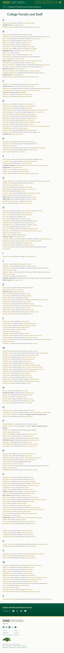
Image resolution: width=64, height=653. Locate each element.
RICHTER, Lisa (6, 466)
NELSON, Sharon (7, 399)
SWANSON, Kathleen (8, 524)
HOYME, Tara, (6, 243)
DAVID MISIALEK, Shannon (9, 110)
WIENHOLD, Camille (8, 580)
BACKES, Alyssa (7, 35)
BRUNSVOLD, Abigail (8, 63)
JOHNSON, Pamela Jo (8, 272)
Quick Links (16, 635)
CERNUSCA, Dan (7, 89)
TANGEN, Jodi (6, 531)
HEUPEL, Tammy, (7, 235)
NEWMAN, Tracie (7, 401)
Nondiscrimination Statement (19, 646)
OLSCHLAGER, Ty (7, 415)
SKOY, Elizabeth (7, 504)
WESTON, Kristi (7, 576)
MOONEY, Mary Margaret (9, 383)
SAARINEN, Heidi (7, 478)
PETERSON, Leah (7, 442)
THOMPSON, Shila (7, 535)
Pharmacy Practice (35, 27)
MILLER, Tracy (6, 377)
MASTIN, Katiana (7, 357)
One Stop (16, 633)
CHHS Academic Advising (27, 124)
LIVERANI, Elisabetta (8, 338)
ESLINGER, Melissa (7, 148)
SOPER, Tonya (6, 506)
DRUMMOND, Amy (7, 128)
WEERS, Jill (6, 568)
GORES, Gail (6, 191)
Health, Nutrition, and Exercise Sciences (31, 61)
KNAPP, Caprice (7, 310)
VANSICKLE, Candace (8, 554)
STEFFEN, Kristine (7, 512)
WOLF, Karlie (6, 588)
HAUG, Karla (6, 227)
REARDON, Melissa (7, 456)
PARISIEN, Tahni (7, 430)
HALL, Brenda (6, 215)
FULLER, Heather (7, 174)
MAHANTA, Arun (7, 355)
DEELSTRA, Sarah (7, 116)
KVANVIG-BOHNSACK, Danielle (11, 314)
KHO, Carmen (6, 306)
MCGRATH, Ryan (7, 367)
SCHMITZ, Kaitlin (7, 490)
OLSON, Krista (6, 417)
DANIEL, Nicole (7, 104)
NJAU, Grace (6, 403)
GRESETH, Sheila (7, 195)
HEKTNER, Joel (7, 231)
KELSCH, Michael (7, 300)
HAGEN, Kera (6, 213)
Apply (37, 2)
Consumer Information (8, 635)
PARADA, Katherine (8, 426)
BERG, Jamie (6, 43)
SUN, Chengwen (7, 522)
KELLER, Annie (6, 294)
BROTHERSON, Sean (8, 57)
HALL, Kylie (6, 217)
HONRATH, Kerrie (7, 241)
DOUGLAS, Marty (7, 126)
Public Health (31, 47)
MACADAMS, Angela (8, 353)
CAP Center (25, 391)
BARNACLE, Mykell (8, 37)
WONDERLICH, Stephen (9, 590)
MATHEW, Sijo (6, 359)
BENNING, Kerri (7, 41)
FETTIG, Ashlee (6, 160)
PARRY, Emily (6, 434)
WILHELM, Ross (7, 582)
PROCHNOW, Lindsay (8, 446)
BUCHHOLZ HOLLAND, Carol (10, 71)
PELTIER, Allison (7, 436)
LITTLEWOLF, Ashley (8, 336)
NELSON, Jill (6, 397)
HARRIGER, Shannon (8, 223)
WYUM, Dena (6, 592)
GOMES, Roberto (7, 189)
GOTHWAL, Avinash (8, 193)
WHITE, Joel (6, 578)
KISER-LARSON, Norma (9, 308)
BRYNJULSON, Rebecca (9, 65)
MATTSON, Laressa (7, 361)
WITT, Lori (5, 586)
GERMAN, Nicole (7, 183)
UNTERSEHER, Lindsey (9, 546)
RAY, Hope (5, 454)
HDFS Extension (33, 150)
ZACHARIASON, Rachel (9, 599)
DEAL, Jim (5, 114)
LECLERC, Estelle (7, 326)
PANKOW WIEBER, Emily (9, 424)
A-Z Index (5, 631)
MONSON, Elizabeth (8, 381)
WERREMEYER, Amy (8, 574)
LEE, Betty (5, 328)
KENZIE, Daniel (6, 302)
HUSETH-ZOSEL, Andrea (9, 247)
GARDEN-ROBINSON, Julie (10, 181)
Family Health (17, 25)
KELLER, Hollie (6, 296)
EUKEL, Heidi (6, 152)
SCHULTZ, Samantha (8, 494)
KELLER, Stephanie (8, 298)
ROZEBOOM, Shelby (8, 470)
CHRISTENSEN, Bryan (8, 91)
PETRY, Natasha (7, 444)
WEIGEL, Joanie (7, 572)
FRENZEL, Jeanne (7, 170)
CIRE (41, 67)
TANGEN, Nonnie (7, 533)
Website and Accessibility (18, 648)
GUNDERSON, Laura (8, 201)
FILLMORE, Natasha (8, 162)
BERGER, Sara (6, 45)
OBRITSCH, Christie (8, 411)
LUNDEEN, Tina (7, 344)
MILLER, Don (6, 373)
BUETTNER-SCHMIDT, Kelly (10, 73)
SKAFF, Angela (6, 502)
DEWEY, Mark (6, 118)
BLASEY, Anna (6, 53)
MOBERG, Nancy (7, 379)
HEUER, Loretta (7, 233)
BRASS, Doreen (7, 55)
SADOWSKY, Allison (8, 480)
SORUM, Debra (6, 508)
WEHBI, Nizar (6, 570)
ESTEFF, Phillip (6, 150)
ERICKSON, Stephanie (8, 142)
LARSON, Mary (6, 322)
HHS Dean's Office (25, 43)
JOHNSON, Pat (6, 276)
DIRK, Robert (6, 124)
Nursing (30, 35)
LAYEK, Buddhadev (8, 324)
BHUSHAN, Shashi (7, 49)
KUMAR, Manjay (7, 312)
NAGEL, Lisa (6, 391)
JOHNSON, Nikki (7, 268)
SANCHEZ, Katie (7, 482)
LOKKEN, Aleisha (7, 340)
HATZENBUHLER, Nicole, (9, 225)
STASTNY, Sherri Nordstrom (10, 510)
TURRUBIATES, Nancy (8, 537)
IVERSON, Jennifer (7, 257)
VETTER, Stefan (7, 556)
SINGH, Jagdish (7, 500)
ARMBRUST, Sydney (8, 27)
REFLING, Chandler (8, 460)
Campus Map (5, 633)
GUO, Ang (5, 203)
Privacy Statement (7, 646)
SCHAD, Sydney (7, 486)
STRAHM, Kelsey (7, 516)
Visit (43, 2)
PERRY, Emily (6, 438)
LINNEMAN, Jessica (8, 334)
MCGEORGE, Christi (8, 365)
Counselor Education (34, 71)
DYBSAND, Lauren (7, 132)
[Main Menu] (59, 2)
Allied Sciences (47, 340)
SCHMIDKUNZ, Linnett (8, 488)
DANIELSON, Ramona (8, 108)
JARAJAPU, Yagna (7, 264)
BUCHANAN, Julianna (8, 67)
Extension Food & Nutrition (43, 181)
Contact (16, 631)
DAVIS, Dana (6, 112)
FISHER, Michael (7, 164)
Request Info (49, 2)
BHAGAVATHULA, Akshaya (9, 47)
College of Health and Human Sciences (17, 608)
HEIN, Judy (5, 229)
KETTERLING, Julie (8, 304)
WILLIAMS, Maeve (7, 584)
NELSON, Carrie (7, 395)
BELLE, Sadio (6, 39)
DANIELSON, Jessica (8, 106)
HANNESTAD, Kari (7, 221)
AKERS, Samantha (7, 23)
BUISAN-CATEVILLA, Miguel (10, 77)
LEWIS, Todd (6, 330)
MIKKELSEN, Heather (8, 371)
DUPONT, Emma (7, 130)
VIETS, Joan (6, 558)
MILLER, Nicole (7, 375)
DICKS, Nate (6, 122)
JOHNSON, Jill (6, 266)
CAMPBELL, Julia (7, 85)
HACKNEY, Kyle (7, 211)
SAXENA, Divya (7, 484)
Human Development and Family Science (13, 59)
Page (6, 611)
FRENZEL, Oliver (7, 172)
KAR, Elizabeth (6, 288)
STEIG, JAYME (6, 514)
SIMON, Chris (6, 498)
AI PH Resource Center (33, 486)
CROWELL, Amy (7, 97)
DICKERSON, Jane (7, 120)
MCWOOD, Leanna (7, 369)
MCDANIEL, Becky (7, 363)
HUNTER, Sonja (7, 245)
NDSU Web (5, 648)
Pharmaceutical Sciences (30, 162)
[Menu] (5, 7)
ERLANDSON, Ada (7, 144)
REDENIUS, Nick (7, 458)
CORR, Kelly (6, 95)
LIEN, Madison (6, 332)
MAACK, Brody (6, 351)
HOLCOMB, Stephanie (8, 239)
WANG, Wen (6, 566)
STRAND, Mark (6, 520)
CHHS (13, 611)
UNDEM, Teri (6, 544)
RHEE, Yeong (6, 462)
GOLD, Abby (6, 187)
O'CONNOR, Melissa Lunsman (10, 413)
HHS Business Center (29, 23)
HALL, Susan (6, 219)
